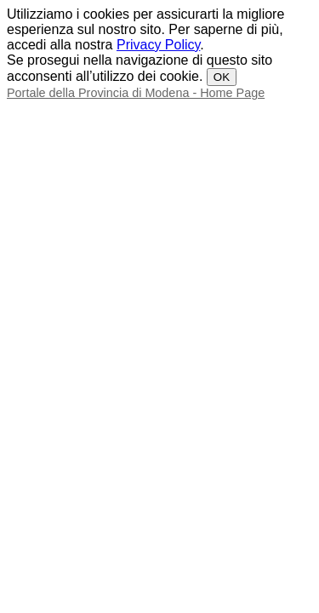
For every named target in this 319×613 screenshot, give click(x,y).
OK (222, 77)
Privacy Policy (158, 44)
